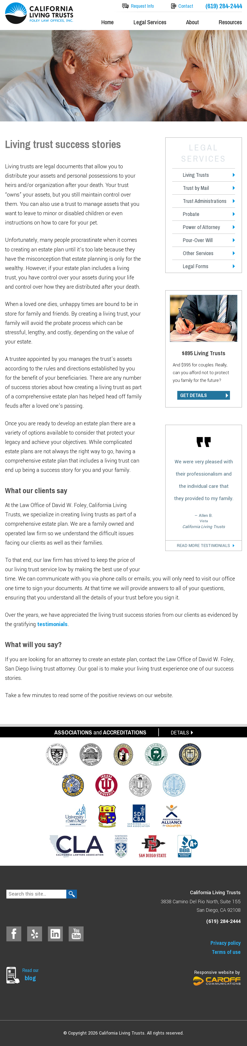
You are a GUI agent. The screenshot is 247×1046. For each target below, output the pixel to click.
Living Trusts (196, 174)
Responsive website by (217, 977)
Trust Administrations (205, 201)
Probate (191, 214)
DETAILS (180, 732)
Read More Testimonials (203, 546)
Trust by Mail (196, 187)
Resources (230, 22)
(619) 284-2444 (223, 6)
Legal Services (149, 22)
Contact (185, 6)
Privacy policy (226, 942)
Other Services (198, 253)
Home (107, 22)
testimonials (52, 624)
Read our (31, 974)
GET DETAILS (193, 395)
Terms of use (226, 951)
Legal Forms (195, 266)
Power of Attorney (201, 227)
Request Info (142, 6)
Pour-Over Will (198, 240)
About (192, 22)
